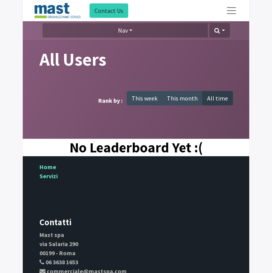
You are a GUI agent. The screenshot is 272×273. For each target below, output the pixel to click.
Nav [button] (123, 30)
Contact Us (108, 10)
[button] (219, 30)
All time (217, 98)
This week (144, 98)
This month (182, 98)
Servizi (48, 176)
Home (47, 167)
